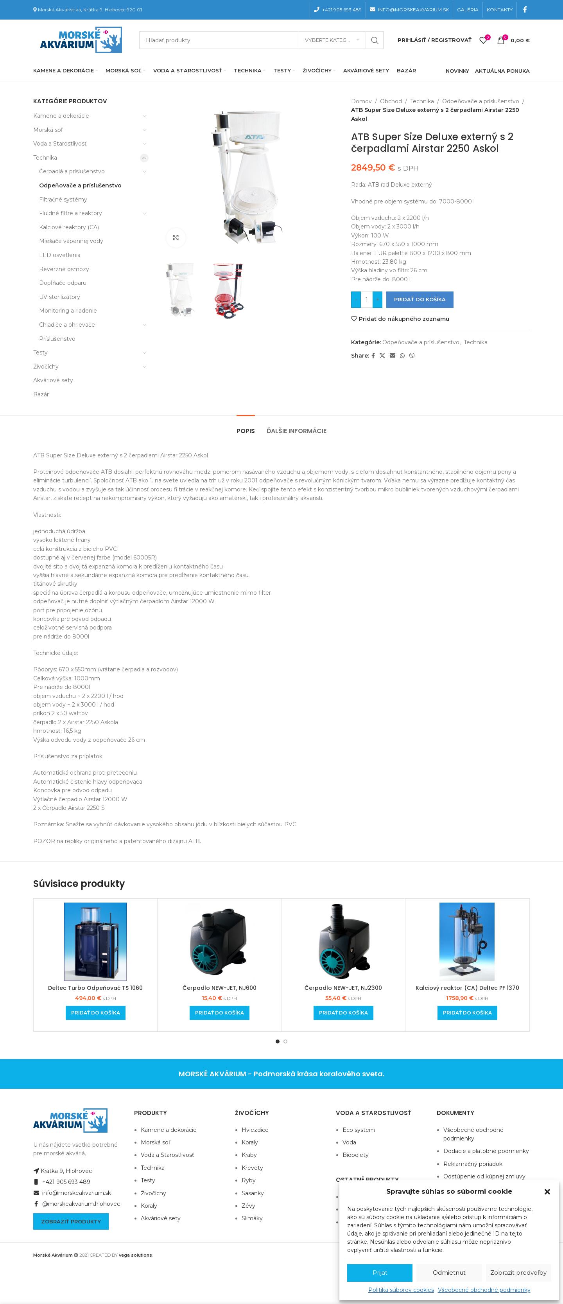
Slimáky (252, 1218)
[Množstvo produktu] (367, 299)
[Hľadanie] (261, 40)
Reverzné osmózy (64, 269)
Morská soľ (48, 129)
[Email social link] (392, 356)
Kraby (249, 1154)
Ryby (249, 1180)
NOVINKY (457, 71)
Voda (349, 1142)
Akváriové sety (53, 380)
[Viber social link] (412, 356)
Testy (40, 352)
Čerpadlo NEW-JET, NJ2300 (343, 988)
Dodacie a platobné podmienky (486, 1151)
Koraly (149, 1205)
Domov (361, 101)
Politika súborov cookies (401, 1289)
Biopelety (355, 1154)
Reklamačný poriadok (472, 1163)
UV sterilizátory (59, 296)
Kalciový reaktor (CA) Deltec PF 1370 (467, 988)
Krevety (252, 1167)
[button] (547, 1192)
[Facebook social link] (525, 10)
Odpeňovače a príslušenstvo (80, 185)
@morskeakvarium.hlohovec (76, 1203)
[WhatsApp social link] (402, 356)
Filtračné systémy (63, 199)
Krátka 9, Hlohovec (62, 1170)
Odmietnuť (449, 1272)
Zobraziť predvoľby (518, 1272)
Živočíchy (46, 366)
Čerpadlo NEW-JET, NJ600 (219, 988)
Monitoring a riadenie (68, 310)
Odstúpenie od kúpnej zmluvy (484, 1176)
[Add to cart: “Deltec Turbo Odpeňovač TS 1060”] (96, 1013)
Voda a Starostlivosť (60, 143)
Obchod (391, 101)
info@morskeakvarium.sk (72, 1192)
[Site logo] (79, 39)
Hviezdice (255, 1129)
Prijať (380, 1272)
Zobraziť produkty (71, 1221)
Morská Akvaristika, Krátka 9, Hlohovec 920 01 (90, 10)
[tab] (246, 427)
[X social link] (382, 356)
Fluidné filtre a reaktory (70, 213)
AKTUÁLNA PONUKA (502, 71)
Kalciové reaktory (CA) (69, 227)
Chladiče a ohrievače (67, 324)
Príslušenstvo (57, 338)
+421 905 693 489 (61, 1181)
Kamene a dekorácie (61, 115)
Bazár (41, 394)
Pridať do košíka (420, 299)
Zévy (248, 1205)
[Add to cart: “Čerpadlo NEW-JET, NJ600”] (219, 1013)
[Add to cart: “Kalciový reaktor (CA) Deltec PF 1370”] (467, 1013)
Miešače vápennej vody (71, 241)
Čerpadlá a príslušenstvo (72, 171)
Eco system (358, 1129)
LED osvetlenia (60, 255)
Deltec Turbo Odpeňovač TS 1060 (95, 988)
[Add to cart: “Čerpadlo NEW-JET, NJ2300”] (343, 1013)
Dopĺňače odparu (62, 282)
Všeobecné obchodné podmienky (484, 1289)
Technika (45, 157)
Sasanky (253, 1193)
